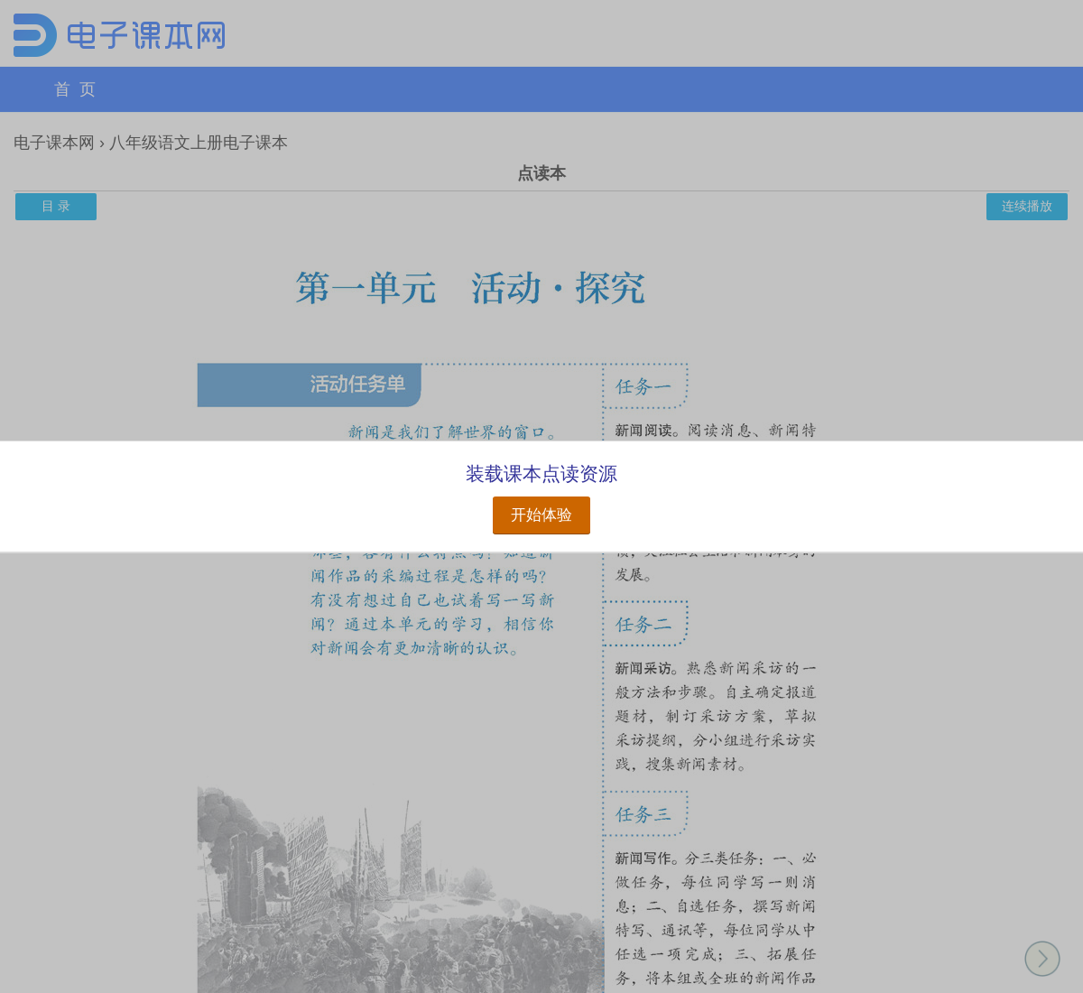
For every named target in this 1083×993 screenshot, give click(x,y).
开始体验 (541, 515)
